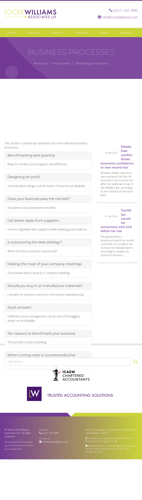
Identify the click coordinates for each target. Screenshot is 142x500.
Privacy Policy (129, 429)
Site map (99, 429)
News (104, 32)
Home (12, 32)
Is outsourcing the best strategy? (34, 271)
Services (56, 32)
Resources (82, 32)
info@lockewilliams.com (120, 17)
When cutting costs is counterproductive (41, 384)
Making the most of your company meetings (44, 293)
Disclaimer (93, 433)
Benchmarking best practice (31, 184)
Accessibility (113, 429)
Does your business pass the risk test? (38, 228)
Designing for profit (23, 206)
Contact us (125, 32)
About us (32, 32)
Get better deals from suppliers (33, 249)
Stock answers (19, 336)
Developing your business (92, 63)
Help (103, 433)
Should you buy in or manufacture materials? (44, 315)
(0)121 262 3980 (126, 10)
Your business (62, 63)
